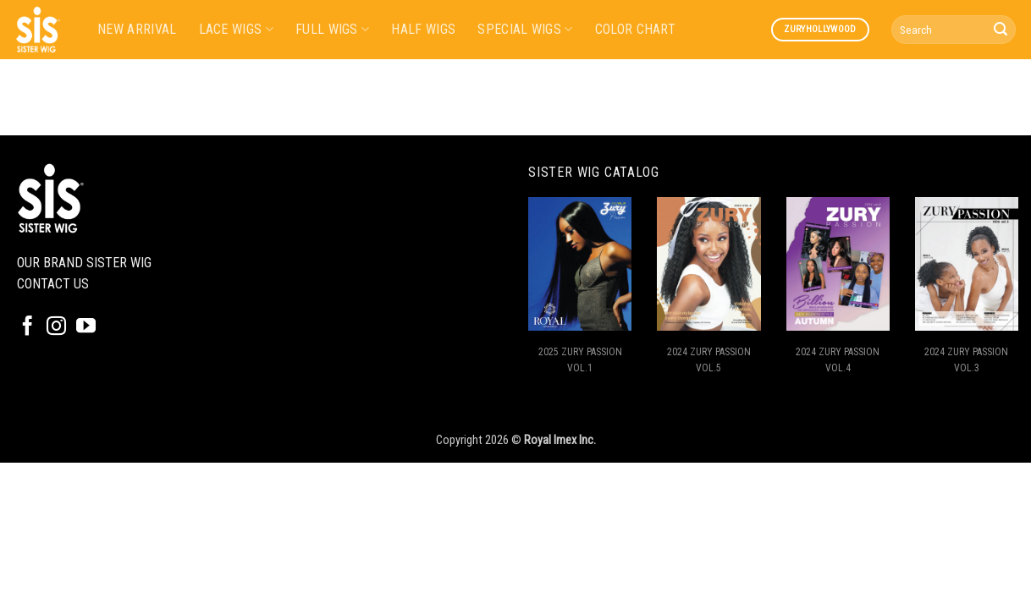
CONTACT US (53, 284)
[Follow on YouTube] (86, 327)
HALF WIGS (423, 29)
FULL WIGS (332, 29)
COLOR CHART (635, 29)
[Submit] (1000, 29)
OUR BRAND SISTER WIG (84, 263)
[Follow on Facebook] (27, 327)
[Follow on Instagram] (56, 327)
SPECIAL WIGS (524, 29)
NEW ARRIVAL (137, 29)
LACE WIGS (236, 29)
